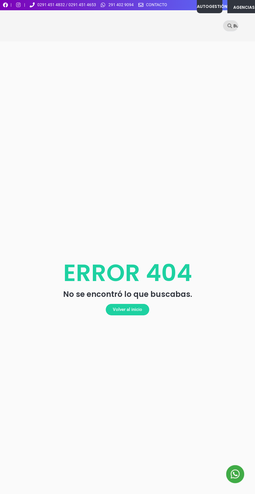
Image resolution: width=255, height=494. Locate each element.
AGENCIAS (244, 7)
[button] (127, 309)
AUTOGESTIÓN (212, 6)
